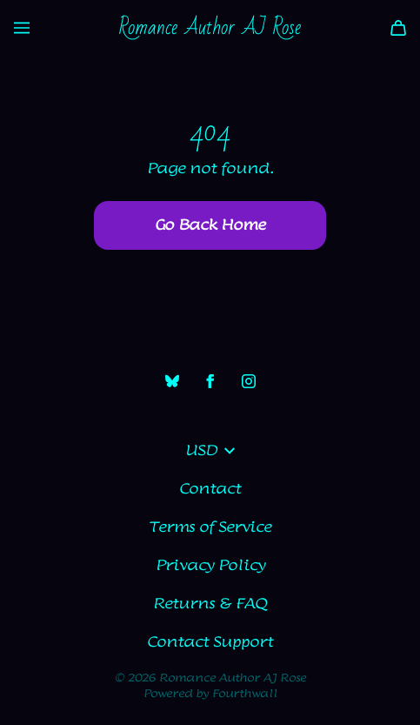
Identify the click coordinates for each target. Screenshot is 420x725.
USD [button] (210, 450)
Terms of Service (210, 527)
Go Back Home (210, 225)
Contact (210, 489)
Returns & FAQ (210, 604)
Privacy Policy (210, 565)
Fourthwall (244, 694)
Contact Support (210, 642)
